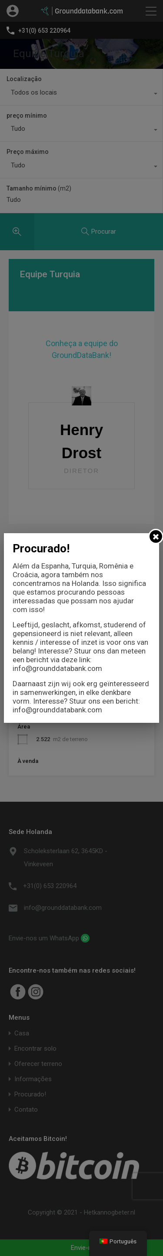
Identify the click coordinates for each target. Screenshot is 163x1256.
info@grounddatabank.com (57, 668)
